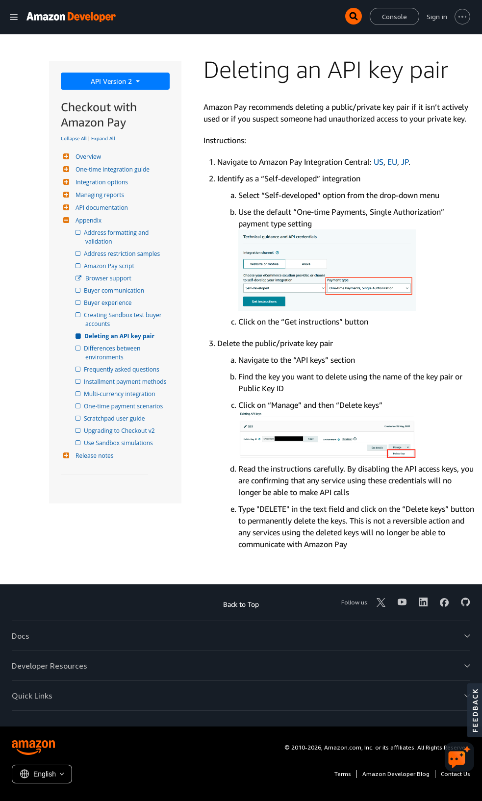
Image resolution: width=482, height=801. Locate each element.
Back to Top (241, 604)
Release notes (93, 455)
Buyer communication (114, 290)
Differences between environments (113, 352)
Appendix (87, 220)
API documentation (100, 207)
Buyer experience (108, 303)
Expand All (103, 138)
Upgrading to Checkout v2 (120, 430)
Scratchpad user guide (115, 418)
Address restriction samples (122, 254)
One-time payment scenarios (124, 406)
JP (404, 162)
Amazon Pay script (109, 266)
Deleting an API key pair (119, 336)
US (378, 162)
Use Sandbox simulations (119, 443)
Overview (87, 156)
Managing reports (98, 195)
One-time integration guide (111, 169)
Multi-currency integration (120, 394)
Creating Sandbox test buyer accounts (124, 319)
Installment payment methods (125, 381)
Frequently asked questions (122, 369)
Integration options (100, 182)
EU (392, 162)
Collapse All (74, 138)
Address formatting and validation (117, 237)
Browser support (108, 278)
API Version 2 (112, 81)
